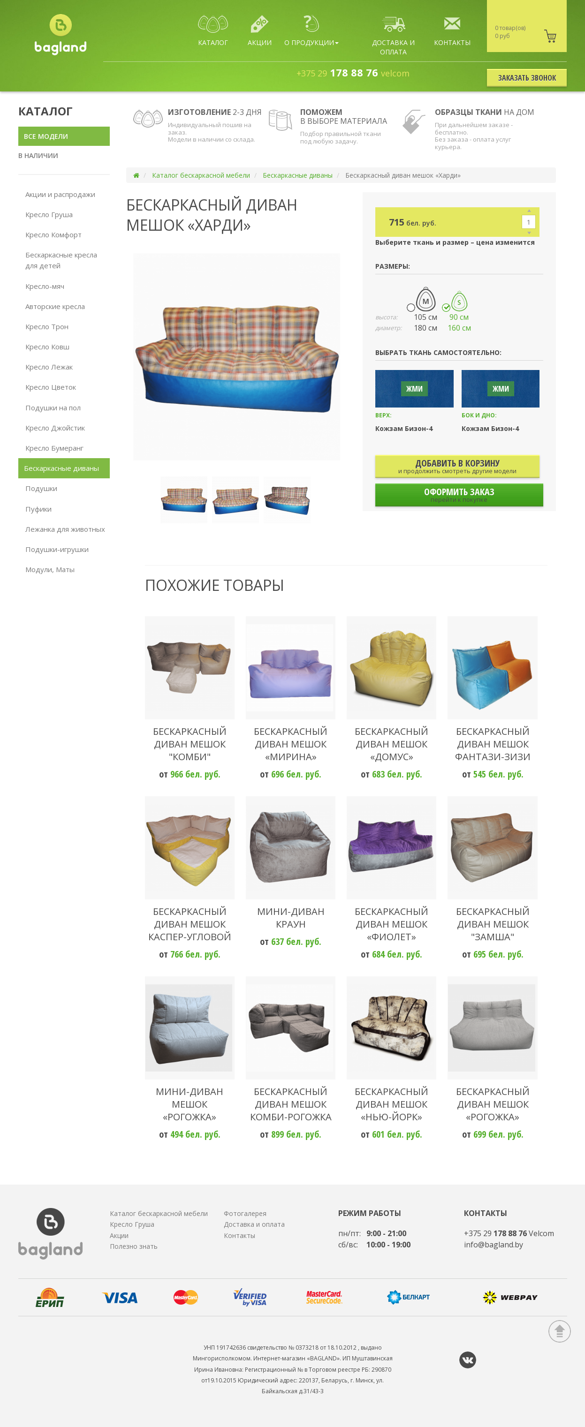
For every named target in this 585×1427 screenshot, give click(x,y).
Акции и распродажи (60, 194)
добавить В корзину (457, 466)
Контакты (239, 1235)
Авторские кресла (55, 306)
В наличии (38, 155)
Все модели (46, 136)
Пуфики (38, 508)
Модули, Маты (50, 569)
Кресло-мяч (44, 286)
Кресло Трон (46, 326)
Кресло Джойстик (55, 427)
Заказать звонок (527, 78)
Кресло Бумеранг (54, 448)
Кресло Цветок (50, 387)
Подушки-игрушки (57, 549)
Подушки (41, 488)
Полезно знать (134, 1246)
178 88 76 (353, 72)
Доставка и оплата (254, 1224)
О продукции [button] (311, 31)
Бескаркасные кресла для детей (61, 260)
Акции (119, 1235)
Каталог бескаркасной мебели (201, 175)
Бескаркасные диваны (61, 468)
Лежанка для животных (65, 529)
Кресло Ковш (47, 346)
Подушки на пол (53, 407)
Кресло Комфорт (53, 234)
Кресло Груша (49, 214)
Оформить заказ (459, 494)
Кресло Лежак (49, 366)
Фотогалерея (245, 1213)
